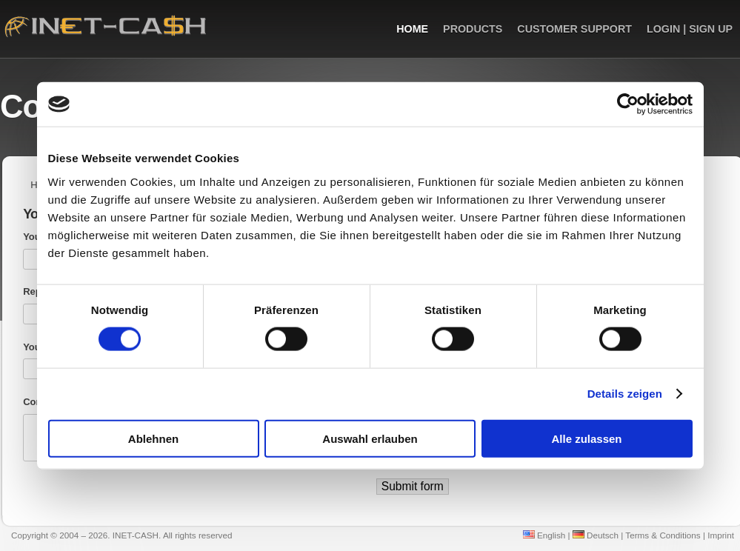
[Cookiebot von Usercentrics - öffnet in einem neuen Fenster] (628, 104)
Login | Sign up (690, 29)
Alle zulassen (586, 438)
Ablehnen (153, 438)
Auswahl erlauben (369, 438)
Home (412, 29)
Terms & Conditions (662, 535)
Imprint (720, 535)
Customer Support (574, 29)
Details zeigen (624, 393)
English (544, 535)
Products (472, 29)
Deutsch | (598, 535)
